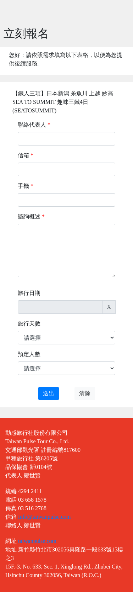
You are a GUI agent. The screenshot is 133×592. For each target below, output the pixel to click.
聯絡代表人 (34, 125)
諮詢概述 (31, 216)
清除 (84, 393)
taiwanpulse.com (37, 541)
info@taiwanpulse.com (44, 517)
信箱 (25, 155)
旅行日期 (29, 293)
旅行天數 (29, 324)
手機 (25, 186)
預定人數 (29, 354)
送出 (48, 393)
